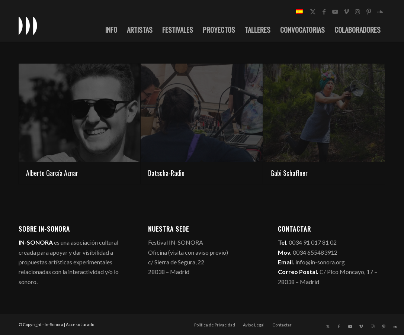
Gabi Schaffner (289, 173)
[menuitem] (111, 29)
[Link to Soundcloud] (379, 11)
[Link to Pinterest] (368, 11)
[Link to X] (312, 11)
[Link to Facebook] (324, 11)
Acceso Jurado (80, 324)
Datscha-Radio (166, 173)
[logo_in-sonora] (28, 25)
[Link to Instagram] (357, 11)
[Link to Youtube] (335, 11)
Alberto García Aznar (52, 173)
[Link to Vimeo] (346, 11)
